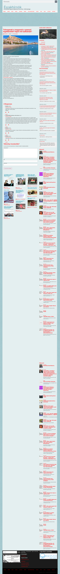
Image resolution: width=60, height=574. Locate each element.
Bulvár (12, 11)
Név (4, 159)
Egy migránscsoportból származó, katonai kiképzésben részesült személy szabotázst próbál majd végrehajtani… (47, 73)
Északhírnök (12, 7)
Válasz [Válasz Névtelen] (6, 114)
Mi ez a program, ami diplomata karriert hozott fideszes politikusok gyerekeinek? (20, 191)
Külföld (25, 11)
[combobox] (10, 552)
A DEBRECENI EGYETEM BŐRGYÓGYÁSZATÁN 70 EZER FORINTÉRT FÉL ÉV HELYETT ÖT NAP (20, 175)
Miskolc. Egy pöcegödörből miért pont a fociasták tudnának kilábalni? (8, 207)
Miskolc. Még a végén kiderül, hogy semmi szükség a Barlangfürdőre (32, 175)
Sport (41, 11)
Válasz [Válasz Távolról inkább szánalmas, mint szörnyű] (6, 126)
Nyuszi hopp (43, 135)
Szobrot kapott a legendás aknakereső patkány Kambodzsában (20, 202)
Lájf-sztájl (48, 11)
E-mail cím (5, 163)
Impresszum (23, 561)
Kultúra (16, 11)
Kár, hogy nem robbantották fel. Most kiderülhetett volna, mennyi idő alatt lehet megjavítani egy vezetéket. (46, 98)
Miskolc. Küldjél (6, 190)
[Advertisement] (30, 19)
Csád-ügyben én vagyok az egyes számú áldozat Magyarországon (8, 175)
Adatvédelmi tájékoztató (25, 564)
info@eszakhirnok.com (25, 559)
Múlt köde (53, 11)
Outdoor (37, 11)
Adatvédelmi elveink (24, 566)
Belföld (8, 11)
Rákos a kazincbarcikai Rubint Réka (31, 198)
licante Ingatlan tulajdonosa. (8, 77)
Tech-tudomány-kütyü (31, 11)
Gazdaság (20, 11)
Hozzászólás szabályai (25, 563)
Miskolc (4, 11)
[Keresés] (56, 1)
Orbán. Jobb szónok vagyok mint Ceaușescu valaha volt (32, 188)
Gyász (45, 11)
